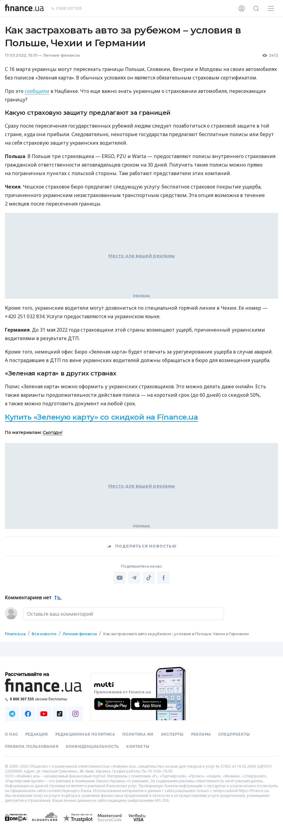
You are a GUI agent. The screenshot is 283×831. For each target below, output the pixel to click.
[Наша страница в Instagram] (75, 713)
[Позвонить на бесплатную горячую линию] (44, 699)
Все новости (44, 634)
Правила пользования (31, 747)
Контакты (137, 747)
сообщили (37, 91)
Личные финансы (61, 55)
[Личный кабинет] (241, 8)
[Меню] (271, 8)
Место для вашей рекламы (141, 256)
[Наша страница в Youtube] (44, 713)
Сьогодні (52, 432)
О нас (11, 734)
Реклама (201, 734)
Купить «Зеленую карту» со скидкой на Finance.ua (101, 417)
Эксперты (172, 734)
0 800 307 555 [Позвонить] (66, 9)
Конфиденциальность (92, 747)
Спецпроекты (234, 734)
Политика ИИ (137, 734)
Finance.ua (15, 634)
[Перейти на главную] (24, 8)
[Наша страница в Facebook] (28, 713)
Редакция (36, 734)
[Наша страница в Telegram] (12, 713)
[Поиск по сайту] (256, 8)
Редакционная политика (85, 734)
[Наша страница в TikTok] (59, 713)
